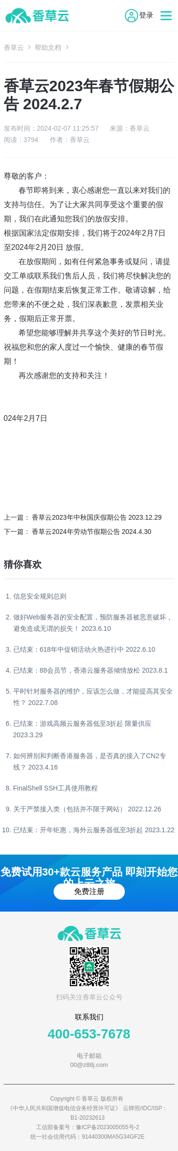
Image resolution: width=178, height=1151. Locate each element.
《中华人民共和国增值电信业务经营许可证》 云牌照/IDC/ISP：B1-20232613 (87, 1113)
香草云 (14, 47)
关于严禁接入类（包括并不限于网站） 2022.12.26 (87, 809)
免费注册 (89, 891)
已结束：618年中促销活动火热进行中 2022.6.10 (84, 649)
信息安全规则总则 (39, 596)
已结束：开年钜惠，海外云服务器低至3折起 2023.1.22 (94, 830)
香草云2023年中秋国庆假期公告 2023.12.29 (96, 517)
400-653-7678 (88, 1034)
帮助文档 (48, 47)
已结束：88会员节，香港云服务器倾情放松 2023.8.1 (90, 670)
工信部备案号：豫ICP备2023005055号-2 (87, 1127)
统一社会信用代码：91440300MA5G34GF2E (87, 1136)
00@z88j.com (89, 1064)
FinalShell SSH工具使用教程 (55, 788)
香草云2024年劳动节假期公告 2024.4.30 (91, 531)
